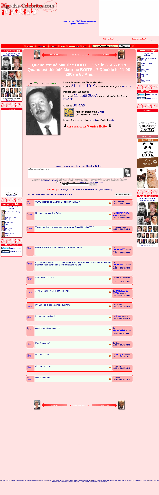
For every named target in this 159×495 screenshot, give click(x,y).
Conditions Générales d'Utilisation (89, 194)
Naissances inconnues (53, 491)
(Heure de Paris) (11, 195)
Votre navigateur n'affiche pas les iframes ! (43, 150)
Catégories (156, 491)
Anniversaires (98, 491)
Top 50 (13, 491)
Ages (93, 491)
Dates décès (124, 491)
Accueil (3, 491)
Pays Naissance (56, 493)
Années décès (117, 491)
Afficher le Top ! (11, 100)
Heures (82, 493)
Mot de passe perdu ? (120, 41)
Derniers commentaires (33, 491)
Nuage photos (43, 491)
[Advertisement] (131, 18)
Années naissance (108, 491)
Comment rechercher (73, 493)
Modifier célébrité (73, 491)
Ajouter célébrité (64, 491)
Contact (87, 493)
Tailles (150, 491)
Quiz (90, 491)
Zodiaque (145, 491)
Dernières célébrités (21, 491)
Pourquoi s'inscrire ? (151, 41)
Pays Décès (64, 493)
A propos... (8, 491)
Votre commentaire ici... (79, 174)
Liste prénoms (139, 491)
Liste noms (131, 491)
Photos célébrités (83, 491)
